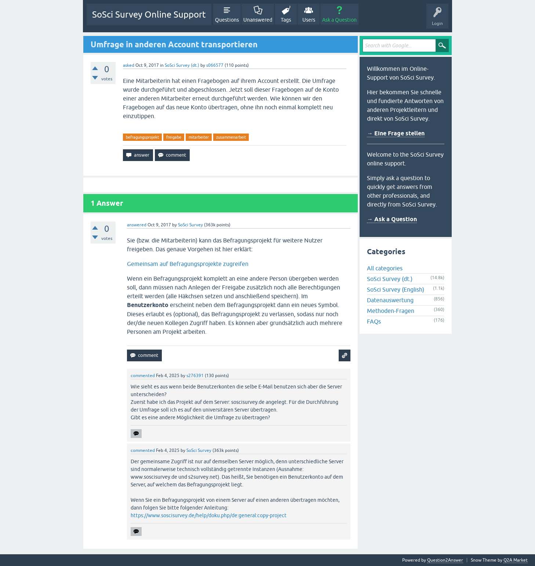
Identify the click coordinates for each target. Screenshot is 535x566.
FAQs (374, 321)
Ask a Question (339, 20)
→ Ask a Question (392, 219)
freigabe (173, 137)
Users (308, 20)
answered (136, 224)
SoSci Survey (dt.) (182, 65)
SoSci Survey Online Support (149, 14)
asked (128, 65)
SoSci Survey (190, 224)
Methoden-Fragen (390, 310)
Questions (227, 20)
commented (143, 375)
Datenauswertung (390, 300)
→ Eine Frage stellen (396, 133)
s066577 (214, 65)
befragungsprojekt (142, 137)
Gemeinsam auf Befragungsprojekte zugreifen (187, 263)
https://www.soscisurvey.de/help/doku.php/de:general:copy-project (209, 515)
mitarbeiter (199, 137)
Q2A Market (515, 560)
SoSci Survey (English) (395, 289)
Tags (286, 20)
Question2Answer (445, 560)
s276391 (195, 375)
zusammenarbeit (231, 137)
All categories (385, 268)
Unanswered (257, 20)
